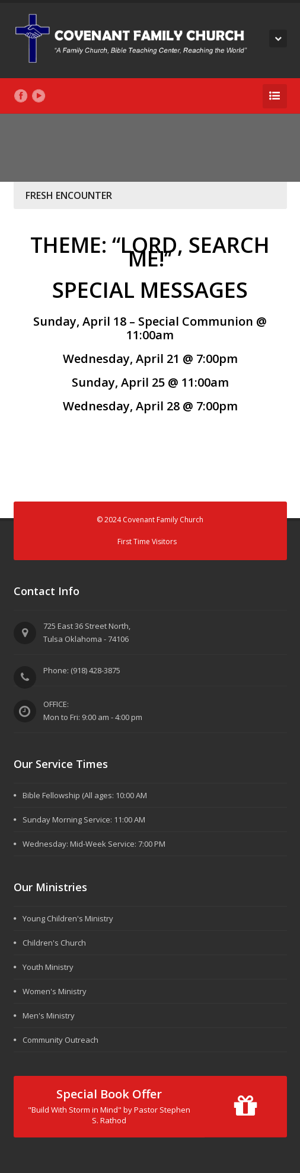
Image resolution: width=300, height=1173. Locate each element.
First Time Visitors (147, 541)
